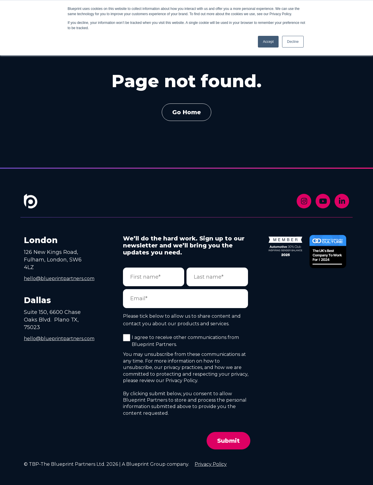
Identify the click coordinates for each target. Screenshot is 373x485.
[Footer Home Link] (30, 205)
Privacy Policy (211, 464)
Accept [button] (268, 42)
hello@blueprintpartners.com (59, 278)
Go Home (186, 112)
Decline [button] (293, 42)
